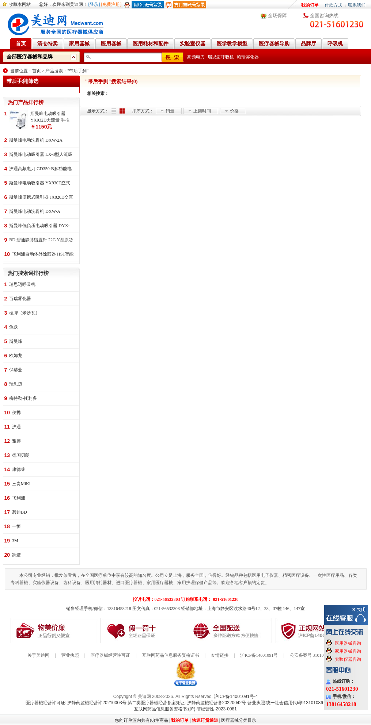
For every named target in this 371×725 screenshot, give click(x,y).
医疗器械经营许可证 (110, 655)
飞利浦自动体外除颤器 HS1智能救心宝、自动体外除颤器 (42, 255)
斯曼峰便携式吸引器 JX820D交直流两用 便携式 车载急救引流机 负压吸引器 (41, 198)
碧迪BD (19, 512)
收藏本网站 (20, 4)
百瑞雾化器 (20, 298)
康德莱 (18, 469)
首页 (36, 70)
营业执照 (70, 655)
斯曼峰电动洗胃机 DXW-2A (36, 140)
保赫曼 (15, 369)
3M (15, 540)
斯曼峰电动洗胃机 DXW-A (34, 211)
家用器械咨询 (348, 651)
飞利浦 (18, 497)
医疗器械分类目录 (238, 720)
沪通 (16, 426)
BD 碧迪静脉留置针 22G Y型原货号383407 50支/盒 (41, 240)
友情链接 (219, 655)
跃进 (16, 554)
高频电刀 (196, 57)
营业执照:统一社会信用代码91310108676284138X (296, 702)
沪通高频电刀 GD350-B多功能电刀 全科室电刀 (40, 169)
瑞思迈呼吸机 (221, 57)
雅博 (16, 441)
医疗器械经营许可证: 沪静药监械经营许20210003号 (76, 702)
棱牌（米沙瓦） (24, 312)
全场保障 (277, 15)
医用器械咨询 (348, 643)
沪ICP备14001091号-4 (236, 696)
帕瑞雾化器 (248, 57)
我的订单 (310, 5)
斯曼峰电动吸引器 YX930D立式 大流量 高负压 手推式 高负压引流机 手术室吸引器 (39, 183)
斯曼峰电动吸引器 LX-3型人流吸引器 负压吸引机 (40, 155)
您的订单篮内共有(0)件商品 (141, 720)
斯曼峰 (15, 341)
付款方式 (333, 5)
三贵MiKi (21, 483)
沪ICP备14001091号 (259, 655)
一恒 (16, 526)
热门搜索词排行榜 (28, 273)
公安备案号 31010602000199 (317, 655)
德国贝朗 (21, 455)
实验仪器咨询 (348, 659)
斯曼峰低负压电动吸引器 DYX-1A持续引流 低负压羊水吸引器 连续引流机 (39, 226)
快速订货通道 (205, 720)
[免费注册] (111, 4)
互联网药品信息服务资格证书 (170, 655)
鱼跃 (13, 327)
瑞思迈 (15, 384)
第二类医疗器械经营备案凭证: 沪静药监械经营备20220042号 (187, 702)
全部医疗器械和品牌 (30, 57)
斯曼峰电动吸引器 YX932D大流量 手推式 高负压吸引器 (49, 117)
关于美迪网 (38, 655)
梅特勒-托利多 (23, 398)
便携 (16, 412)
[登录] (94, 4)
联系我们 (357, 5)
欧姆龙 (15, 355)
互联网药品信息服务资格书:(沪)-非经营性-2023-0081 (185, 708)
